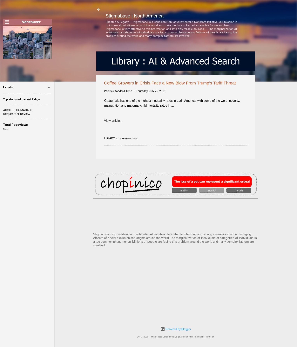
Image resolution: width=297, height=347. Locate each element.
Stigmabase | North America (135, 15)
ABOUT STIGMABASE (17, 110)
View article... (113, 120)
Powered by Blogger (175, 329)
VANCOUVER (175, 214)
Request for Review (16, 114)
